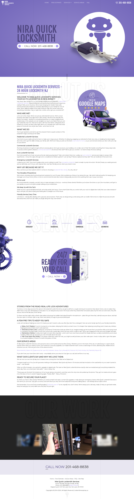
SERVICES (67, 2)
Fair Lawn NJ (44, 350)
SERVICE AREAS (79, 2)
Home (52, 478)
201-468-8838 (67, 467)
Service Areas (69, 478)
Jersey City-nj (58, 350)
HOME (47, 2)
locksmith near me (52, 384)
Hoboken (51, 350)
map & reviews (73, 485)
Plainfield (91, 350)
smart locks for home (78, 141)
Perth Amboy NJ (83, 350)
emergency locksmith (68, 162)
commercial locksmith (44, 149)
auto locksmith (87, 155)
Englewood (36, 350)
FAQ (88, 2)
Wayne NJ (98, 350)
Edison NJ (29, 350)
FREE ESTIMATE (56, 2)
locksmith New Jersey (61, 170)
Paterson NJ (74, 350)
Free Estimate (59, 478)
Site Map (81, 478)
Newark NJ (66, 350)
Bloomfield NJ (21, 350)
